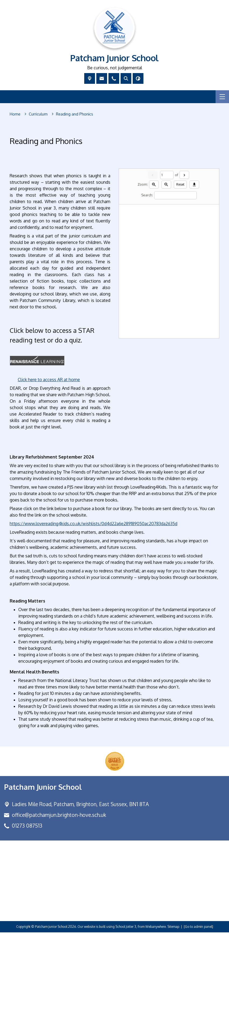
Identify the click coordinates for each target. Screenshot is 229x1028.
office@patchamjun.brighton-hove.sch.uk (59, 910)
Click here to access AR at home (49, 475)
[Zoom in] (154, 280)
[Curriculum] (38, 114)
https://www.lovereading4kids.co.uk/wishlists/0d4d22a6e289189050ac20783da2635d (93, 619)
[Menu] (222, 96)
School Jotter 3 (125, 1022)
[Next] (184, 270)
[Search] (175, 291)
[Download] (194, 280)
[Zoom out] (166, 280)
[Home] (15, 114)
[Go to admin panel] (198, 1022)
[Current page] (166, 270)
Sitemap (173, 1022)
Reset (180, 280)
